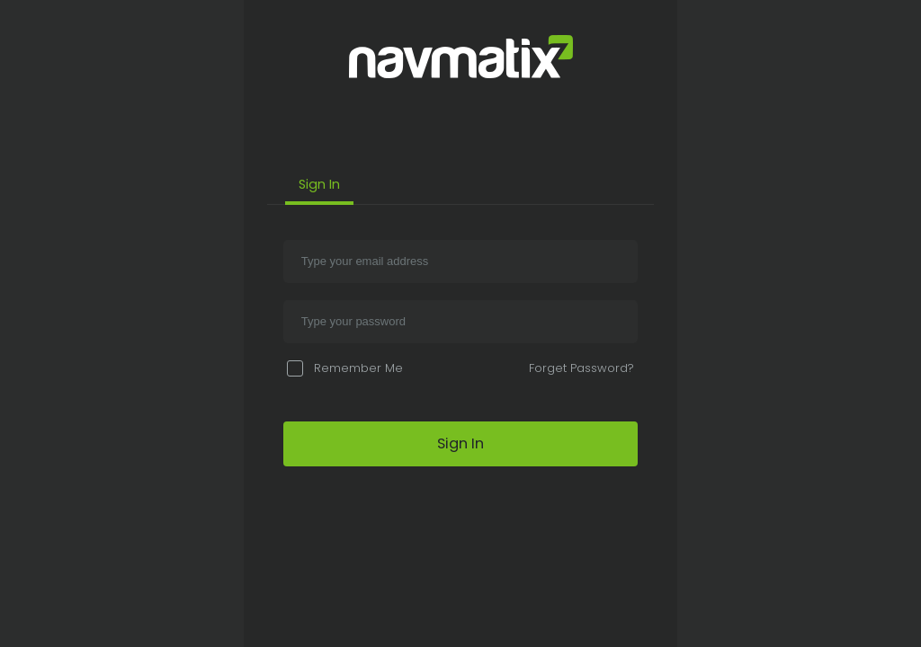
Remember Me (345, 368)
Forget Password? (581, 368)
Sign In (319, 184)
